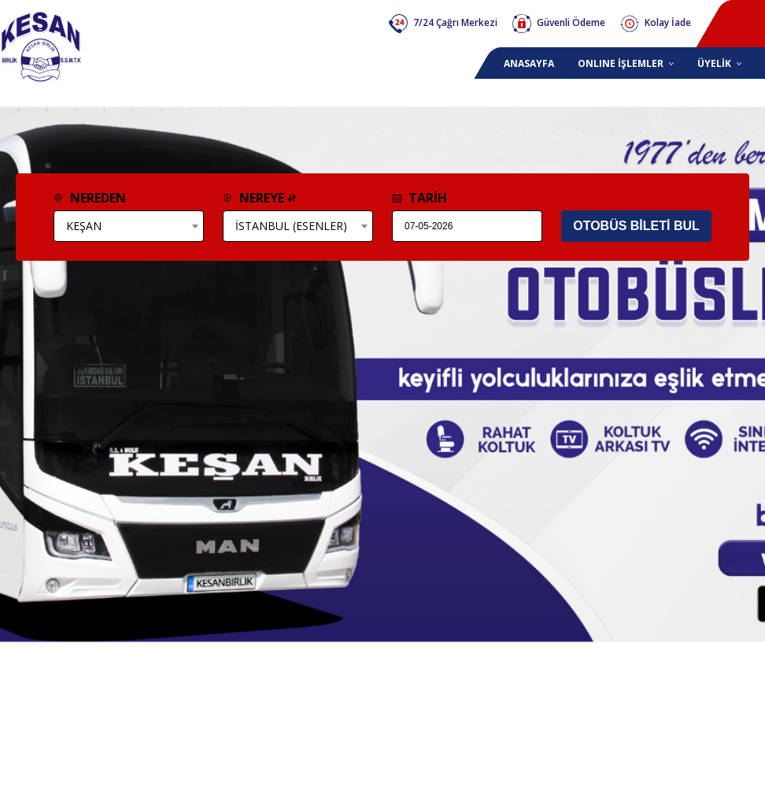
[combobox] (129, 226)
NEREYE (260, 197)
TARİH (419, 197)
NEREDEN (90, 197)
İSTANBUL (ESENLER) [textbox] (291, 225)
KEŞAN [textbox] (84, 225)
